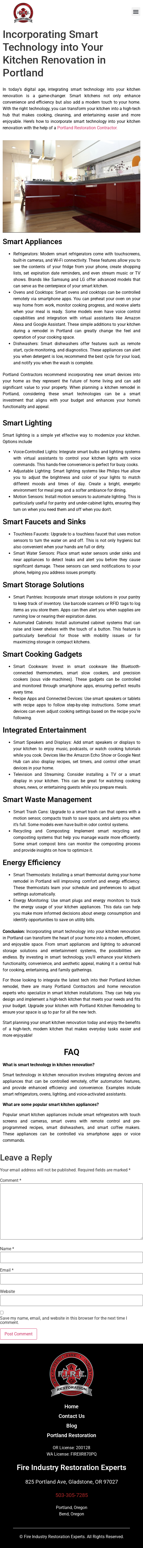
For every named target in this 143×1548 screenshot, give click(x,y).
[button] (136, 11)
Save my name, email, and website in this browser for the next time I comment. (63, 1320)
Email (7, 1270)
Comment (10, 1180)
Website (7, 1291)
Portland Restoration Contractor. (87, 127)
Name (7, 1249)
